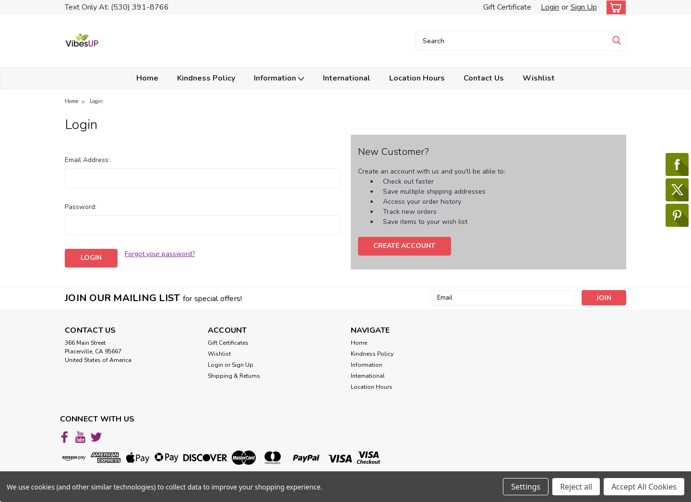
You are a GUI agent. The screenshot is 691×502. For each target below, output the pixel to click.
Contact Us (484, 78)
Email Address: (87, 159)
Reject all (576, 486)
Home (147, 78)
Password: (80, 206)
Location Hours (417, 78)
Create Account (404, 245)
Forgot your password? (160, 253)
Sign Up (584, 7)
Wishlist (539, 78)
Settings (525, 486)
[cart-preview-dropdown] (614, 7)
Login (550, 7)
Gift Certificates (228, 343)
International (346, 78)
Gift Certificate (507, 7)
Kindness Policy (206, 78)
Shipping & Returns (234, 376)
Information (279, 78)
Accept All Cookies (644, 486)
